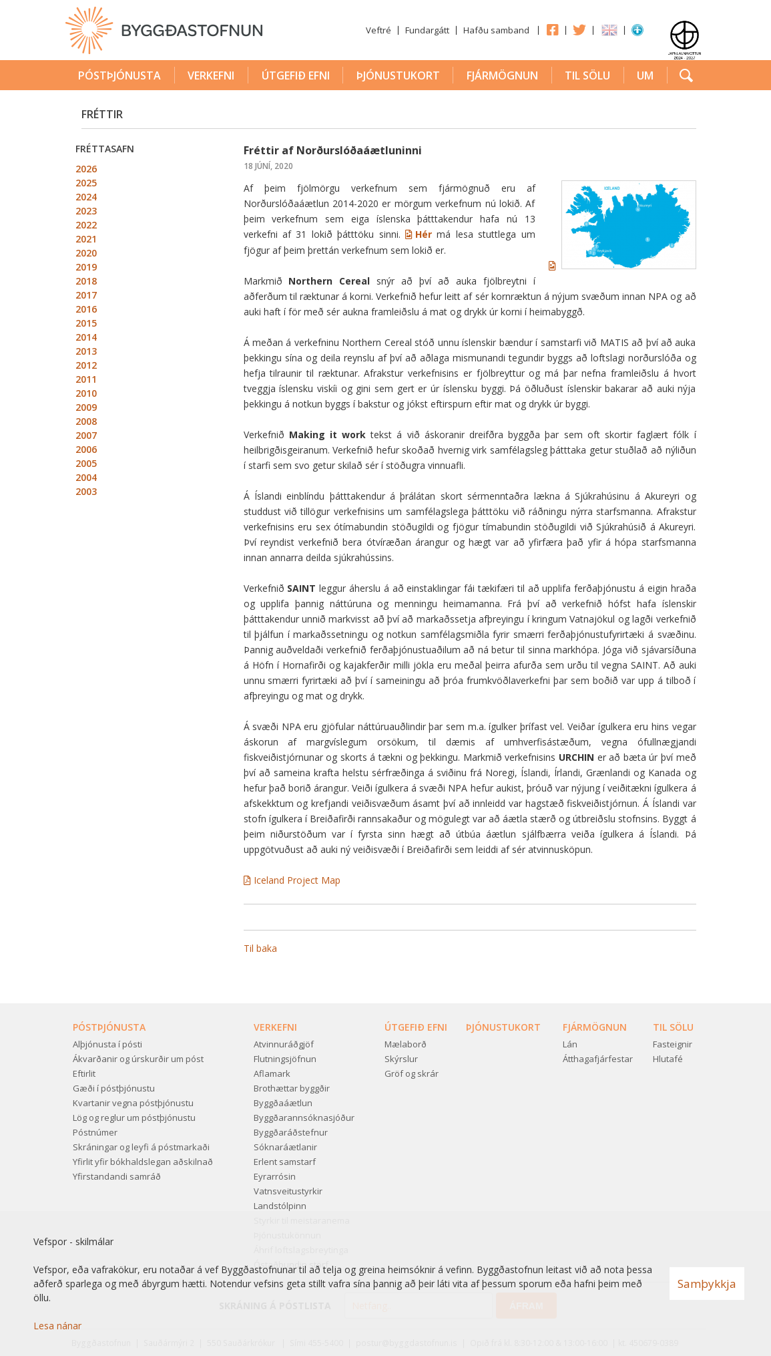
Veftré (378, 30)
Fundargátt (427, 30)
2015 (86, 323)
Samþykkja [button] (707, 1283)
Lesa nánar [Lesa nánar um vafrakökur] (57, 1325)
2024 (86, 196)
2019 (86, 267)
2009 (86, 407)
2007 (86, 435)
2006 (86, 449)
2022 (86, 224)
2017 (86, 295)
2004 (86, 477)
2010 (86, 393)
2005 (86, 463)
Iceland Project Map (297, 880)
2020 (86, 252)
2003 (86, 491)
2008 (86, 421)
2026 (86, 168)
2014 (86, 337)
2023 (86, 210)
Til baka (260, 948)
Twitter (579, 29)
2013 (86, 351)
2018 (86, 281)
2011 (86, 379)
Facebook (552, 29)
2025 (86, 182)
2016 (86, 309)
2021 (86, 238)
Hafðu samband (496, 30)
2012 (86, 365)
